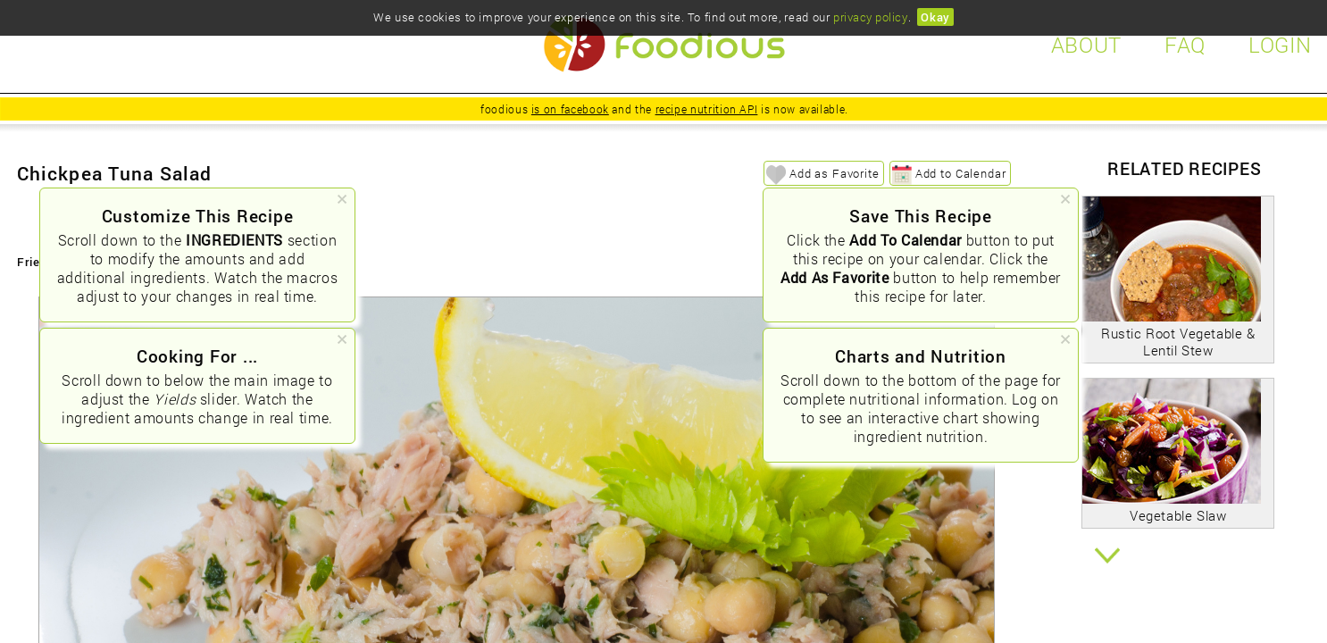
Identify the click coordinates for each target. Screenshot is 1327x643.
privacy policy (870, 17)
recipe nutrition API (706, 109)
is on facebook (570, 109)
